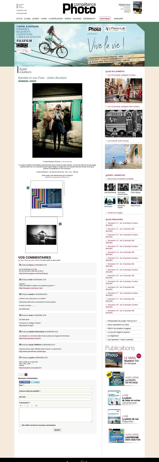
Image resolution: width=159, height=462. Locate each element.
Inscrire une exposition (124, 422)
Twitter (20, 6)
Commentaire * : (25, 345)
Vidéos (67, 19)
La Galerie (72, 409)
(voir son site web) (67, 161)
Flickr (45, 416)
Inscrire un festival (123, 424)
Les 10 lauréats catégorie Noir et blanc (119, 105)
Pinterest (46, 414)
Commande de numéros (125, 433)
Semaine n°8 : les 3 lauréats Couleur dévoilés (122, 250)
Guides (35, 19)
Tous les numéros (125, 6)
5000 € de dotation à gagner (118, 264)
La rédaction (121, 437)
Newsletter (127, 10)
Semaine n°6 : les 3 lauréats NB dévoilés (120, 243)
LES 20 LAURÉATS (122, 72)
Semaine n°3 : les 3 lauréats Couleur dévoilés (122, 226)
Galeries (77, 19)
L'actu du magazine (123, 405)
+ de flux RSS (122, 416)
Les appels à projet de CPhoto (77, 405)
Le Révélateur (56, 19)
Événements (89, 19)
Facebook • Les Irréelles (51, 407)
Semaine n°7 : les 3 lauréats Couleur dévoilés (122, 245)
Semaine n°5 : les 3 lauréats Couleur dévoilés (122, 235)
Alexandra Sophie (123, 201)
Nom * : (21, 327)
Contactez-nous (24, 411)
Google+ (46, 411)
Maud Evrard (135, 201)
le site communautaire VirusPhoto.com (58, 177)
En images (72, 407)
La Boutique (126, 7)
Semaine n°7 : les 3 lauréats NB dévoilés (120, 247)
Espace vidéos (73, 418)
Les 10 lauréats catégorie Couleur (118, 75)
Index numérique (125, 9)
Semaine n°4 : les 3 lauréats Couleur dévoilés (122, 231)
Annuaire (118, 19)
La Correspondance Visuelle (77, 412)
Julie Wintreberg (109, 189)
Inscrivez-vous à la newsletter (28, 409)
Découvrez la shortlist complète (117, 176)
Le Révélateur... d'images (125, 407)
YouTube (46, 418)
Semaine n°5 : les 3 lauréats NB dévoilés (120, 238)
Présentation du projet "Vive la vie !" (120, 259)
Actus (19, 19)
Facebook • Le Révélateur (51, 405)
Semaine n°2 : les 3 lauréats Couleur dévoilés (122, 221)
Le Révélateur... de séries (125, 409)
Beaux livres (121, 412)
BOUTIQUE (105, 19)
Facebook (21, 4)
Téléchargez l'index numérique (28, 407)
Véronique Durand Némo (122, 189)
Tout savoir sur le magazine (77, 403)
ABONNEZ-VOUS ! (124, 4)
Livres (44, 19)
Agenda (71, 414)
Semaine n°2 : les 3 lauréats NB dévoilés (120, 224)
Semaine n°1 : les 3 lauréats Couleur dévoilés (122, 217)
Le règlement (112, 269)
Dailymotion (47, 420)
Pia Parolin (108, 202)
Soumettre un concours (124, 425)
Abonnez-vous (23, 403)
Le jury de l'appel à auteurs (117, 267)
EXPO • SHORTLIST (123, 172)
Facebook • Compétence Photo (53, 403)
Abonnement (121, 435)
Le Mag (27, 19)
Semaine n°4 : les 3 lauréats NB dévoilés (120, 233)
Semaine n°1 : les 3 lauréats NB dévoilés (120, 219)
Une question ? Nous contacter (119, 272)
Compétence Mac (98, 403)
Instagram (21, 7)
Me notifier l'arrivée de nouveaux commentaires (39, 367)
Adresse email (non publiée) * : (30, 333)
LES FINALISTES (121, 213)
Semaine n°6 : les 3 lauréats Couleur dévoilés (122, 240)
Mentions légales (24, 412)
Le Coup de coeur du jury (115, 138)
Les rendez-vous (123, 411)
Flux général (121, 403)
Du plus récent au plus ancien (28, 203)
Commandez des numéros (27, 405)
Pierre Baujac (135, 189)
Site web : (22, 339)
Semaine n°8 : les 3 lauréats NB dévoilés (120, 252)
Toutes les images (113, 207)
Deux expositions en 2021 (117, 262)
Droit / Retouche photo (124, 439)
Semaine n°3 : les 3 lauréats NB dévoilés (120, 228)
